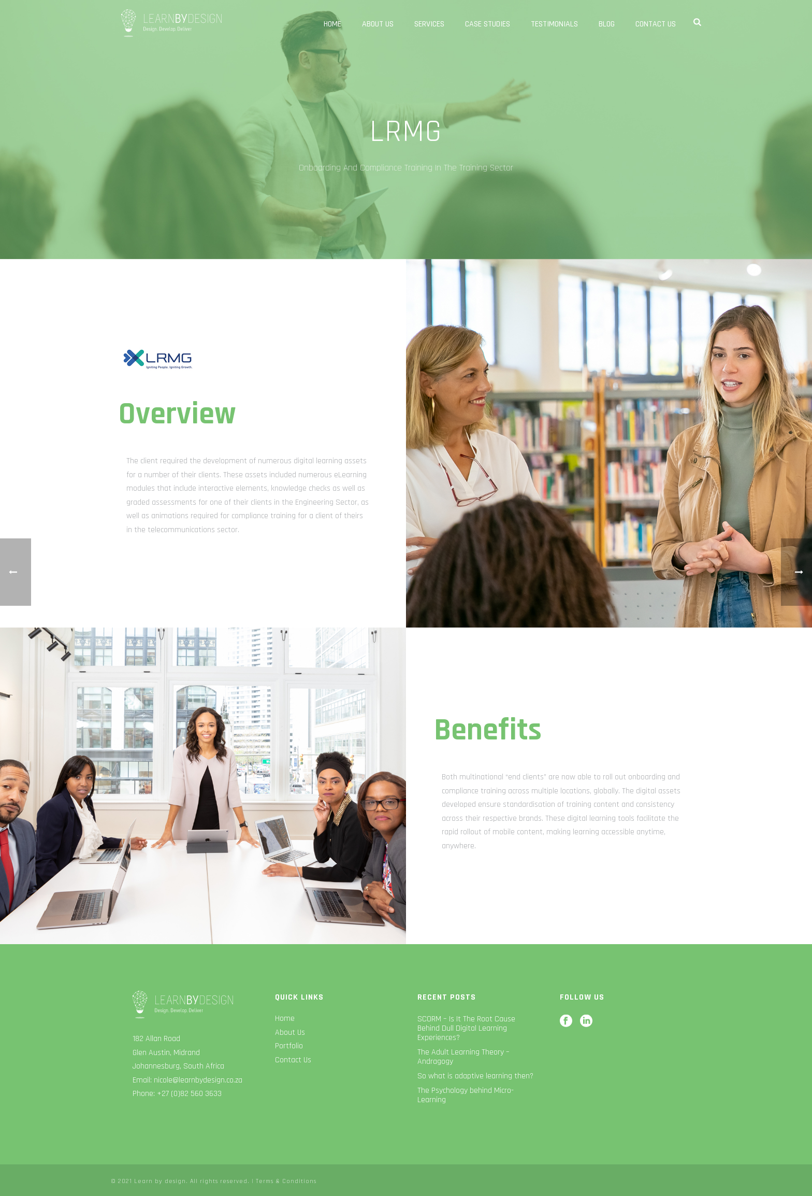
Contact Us (655, 24)
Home (332, 24)
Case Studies (487, 24)
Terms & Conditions (286, 1181)
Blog (607, 24)
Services (429, 24)
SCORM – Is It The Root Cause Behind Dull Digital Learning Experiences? (466, 1029)
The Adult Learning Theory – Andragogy (463, 1057)
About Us (378, 24)
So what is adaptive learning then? (475, 1076)
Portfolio (289, 1046)
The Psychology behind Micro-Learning (465, 1095)
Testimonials (554, 24)
